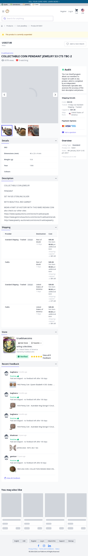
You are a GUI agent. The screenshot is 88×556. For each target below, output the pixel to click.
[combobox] (27, 18)
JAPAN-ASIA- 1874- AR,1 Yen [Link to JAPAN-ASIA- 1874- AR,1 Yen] (27, 448)
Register (63, 11)
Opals (4, 4)
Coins (35, 4)
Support (62, 541)
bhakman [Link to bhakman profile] (14, 435)
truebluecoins (7, 53)
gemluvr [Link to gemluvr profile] (13, 456)
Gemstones (15, 4)
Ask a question (69, 132)
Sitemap (71, 541)
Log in (70, 11)
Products (9, 26)
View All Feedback (12, 478)
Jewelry (26, 4)
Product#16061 (37, 26)
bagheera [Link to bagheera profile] (14, 372)
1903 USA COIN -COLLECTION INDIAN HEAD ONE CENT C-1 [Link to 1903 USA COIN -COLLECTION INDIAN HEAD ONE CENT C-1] (36, 469)
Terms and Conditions (46, 549)
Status (57, 549)
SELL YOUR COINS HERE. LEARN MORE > (44, 1)
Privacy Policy (33, 549)
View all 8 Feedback (41, 356)
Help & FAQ (51, 541)
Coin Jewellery (22, 26)
